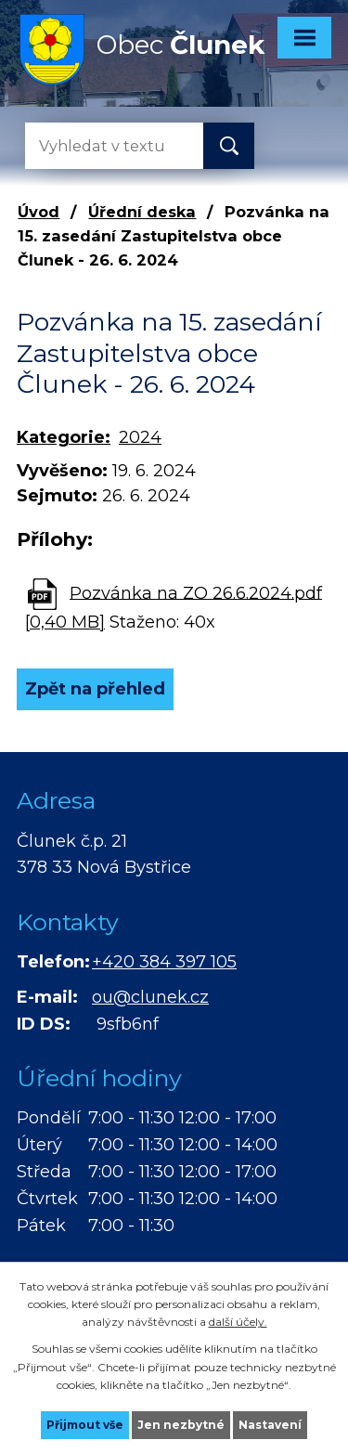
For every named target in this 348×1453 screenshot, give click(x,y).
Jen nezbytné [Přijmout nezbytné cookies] (181, 1425)
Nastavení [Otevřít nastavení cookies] (270, 1425)
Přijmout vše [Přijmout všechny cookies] (84, 1425)
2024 (140, 437)
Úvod (38, 211)
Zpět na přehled (95, 689)
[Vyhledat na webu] (99, 146)
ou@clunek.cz (150, 997)
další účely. (238, 1322)
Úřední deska (142, 211)
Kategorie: (63, 437)
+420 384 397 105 (164, 962)
